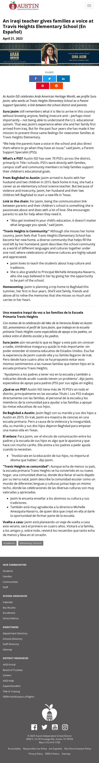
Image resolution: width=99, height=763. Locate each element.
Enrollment (9, 613)
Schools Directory (12, 638)
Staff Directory (11, 644)
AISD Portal (9, 664)
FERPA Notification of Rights (18, 696)
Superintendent (12, 686)
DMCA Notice (52, 753)
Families (7, 576)
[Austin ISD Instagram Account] (65, 727)
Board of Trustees (13, 670)
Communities (10, 582)
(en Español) (55, 748)
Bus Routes (9, 607)
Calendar (8, 602)
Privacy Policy (36, 753)
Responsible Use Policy (35, 748)
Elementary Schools (31, 543)
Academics (9, 543)
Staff (5, 587)
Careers (7, 675)
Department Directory (15, 633)
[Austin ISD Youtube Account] (55, 727)
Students (8, 571)
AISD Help (8, 680)
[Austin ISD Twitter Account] (44, 727)
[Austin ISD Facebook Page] (34, 727)
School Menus (11, 618)
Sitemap (7, 649)
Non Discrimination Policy (77, 748)
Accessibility (14, 748)
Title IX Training (11, 691)
